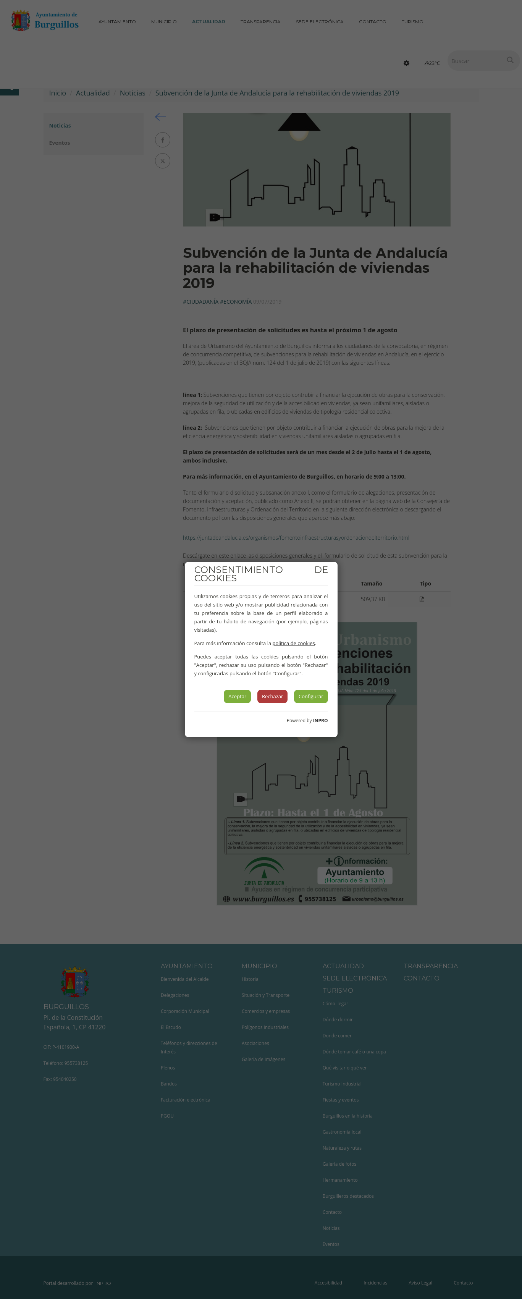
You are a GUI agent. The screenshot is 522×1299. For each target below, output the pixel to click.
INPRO (320, 720)
